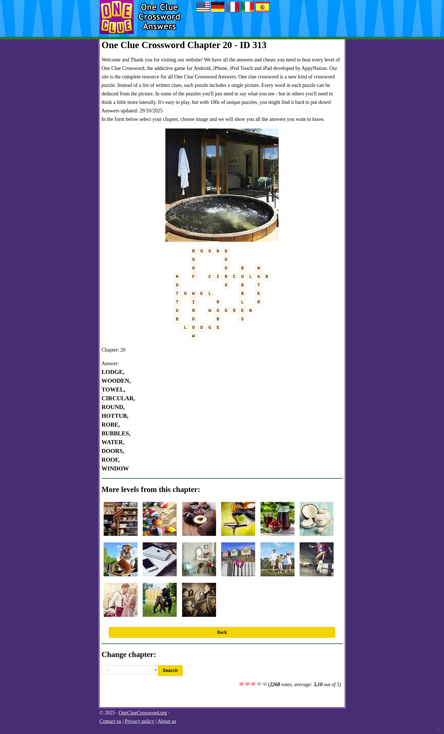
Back (222, 632)
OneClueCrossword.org (143, 713)
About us (167, 721)
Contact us (110, 721)
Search (170, 670)
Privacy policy (139, 721)
